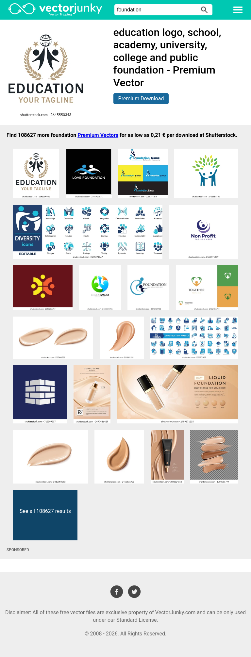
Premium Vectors (97, 135)
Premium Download (141, 98)
